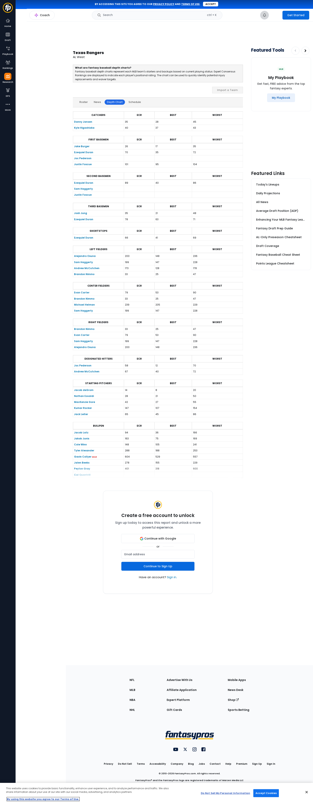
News (97, 102)
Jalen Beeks (81, 462)
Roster (83, 102)
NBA (132, 700)
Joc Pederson (82, 158)
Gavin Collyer (82, 456)
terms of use (190, 4)
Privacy (108, 764)
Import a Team (227, 90)
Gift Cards (174, 710)
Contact (215, 764)
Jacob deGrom (83, 390)
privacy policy (163, 4)
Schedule (135, 102)
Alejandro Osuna (85, 256)
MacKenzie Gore (84, 402)
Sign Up (257, 764)
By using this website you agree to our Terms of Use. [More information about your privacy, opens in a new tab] (43, 799)
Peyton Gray (82, 468)
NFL (132, 680)
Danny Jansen (83, 121)
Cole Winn (80, 444)
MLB (132, 690)
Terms (141, 764)
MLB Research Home (35, 17)
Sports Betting (238, 710)
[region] (156, 793)
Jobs (202, 764)
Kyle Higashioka (84, 127)
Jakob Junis (81, 438)
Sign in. (172, 577)
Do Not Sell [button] (125, 764)
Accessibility (158, 764)
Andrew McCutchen (86, 268)
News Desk (235, 690)
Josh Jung (80, 213)
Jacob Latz (81, 432)
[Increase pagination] (305, 51)
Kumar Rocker (83, 408)
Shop (233, 700)
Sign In (271, 764)
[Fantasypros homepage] (8, 10)
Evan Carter (81, 292)
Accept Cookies (266, 793)
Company (177, 764)
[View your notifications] (264, 15)
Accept (210, 4)
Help (228, 764)
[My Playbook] (281, 97)
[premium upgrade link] (275, 15)
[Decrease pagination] (295, 51)
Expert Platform (178, 700)
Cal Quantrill (82, 474)
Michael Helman (84, 304)
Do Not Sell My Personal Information (225, 793)
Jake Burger (81, 146)
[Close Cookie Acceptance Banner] (306, 792)
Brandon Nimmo (84, 274)
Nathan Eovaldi (84, 396)
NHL (132, 710)
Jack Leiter (81, 414)
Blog (191, 764)
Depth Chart (115, 102)
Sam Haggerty (83, 188)
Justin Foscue (83, 164)
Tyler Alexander (84, 450)
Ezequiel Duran (83, 152)
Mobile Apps (237, 680)
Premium (241, 764)
